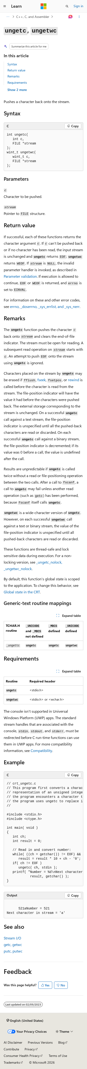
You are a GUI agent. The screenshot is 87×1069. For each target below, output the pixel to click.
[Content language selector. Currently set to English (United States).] (25, 1020)
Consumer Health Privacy (22, 1055)
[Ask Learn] (70, 16)
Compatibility (41, 750)
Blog (61, 1042)
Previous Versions (40, 1042)
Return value (16, 70)
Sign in (78, 6)
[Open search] (67, 6)
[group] (43, 832)
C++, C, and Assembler (32, 16)
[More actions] (79, 16)
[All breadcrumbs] (8, 16)
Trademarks (12, 1062)
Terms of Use (58, 1055)
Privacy (30, 1049)
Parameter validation (20, 276)
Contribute (11, 1049)
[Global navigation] (4, 6)
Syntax (12, 64)
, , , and (45, 306)
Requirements (17, 82)
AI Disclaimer (13, 1042)
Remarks (13, 76)
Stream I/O (12, 937)
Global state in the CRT (22, 591)
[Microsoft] (44, 6)
